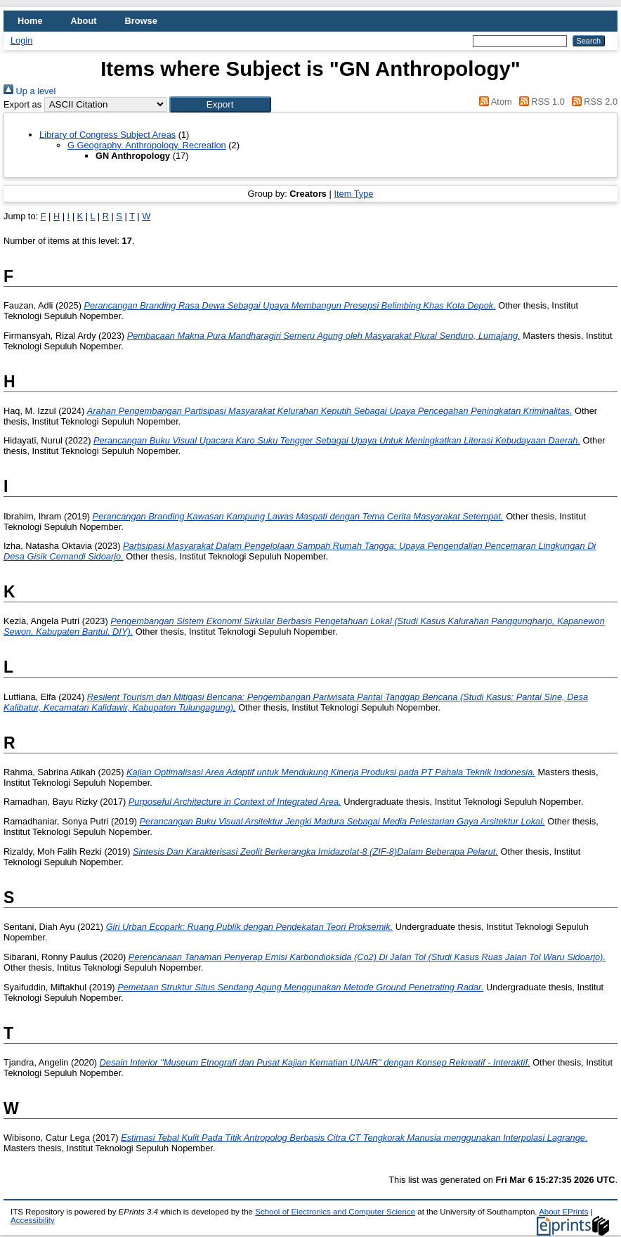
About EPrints (563, 1211)
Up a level (29, 91)
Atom (493, 101)
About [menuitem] (84, 20)
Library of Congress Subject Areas (107, 134)
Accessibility (33, 1220)
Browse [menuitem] (141, 20)
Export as (22, 104)
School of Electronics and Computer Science (335, 1211)
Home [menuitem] (30, 20)
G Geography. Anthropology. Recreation (146, 145)
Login (21, 40)
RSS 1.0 (539, 101)
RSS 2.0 (592, 101)
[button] (220, 104)
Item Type (353, 193)
